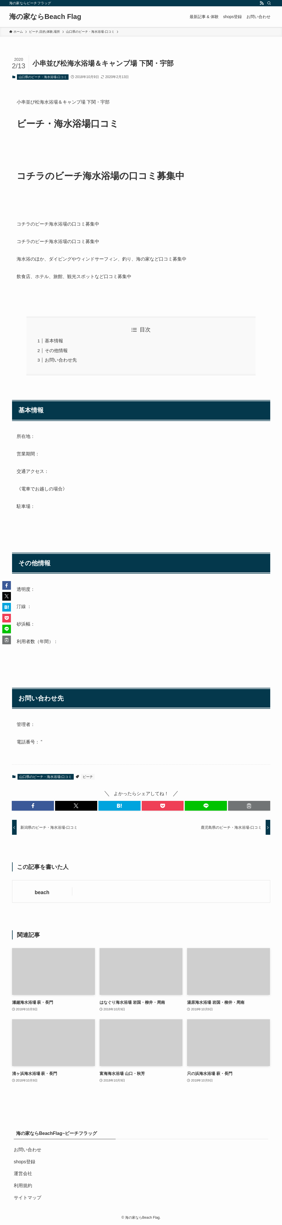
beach (42, 892)
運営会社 (23, 1173)
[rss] (261, 3)
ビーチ (88, 777)
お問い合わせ (27, 1149)
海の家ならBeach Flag (45, 16)
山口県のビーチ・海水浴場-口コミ (43, 77)
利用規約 (23, 1185)
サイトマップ (27, 1197)
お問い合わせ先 (61, 360)
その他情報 (56, 350)
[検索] (269, 3)
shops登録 (24, 1161)
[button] (33, 806)
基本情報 (54, 340)
